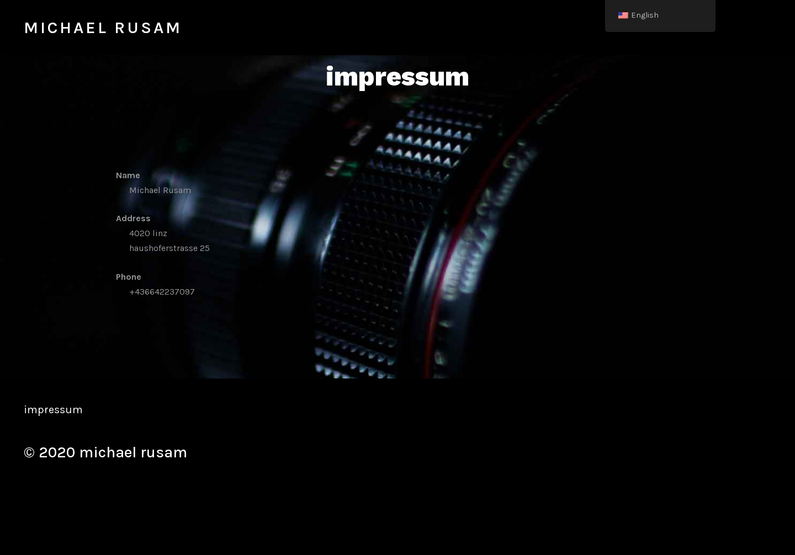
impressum (53, 409)
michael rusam (103, 28)
